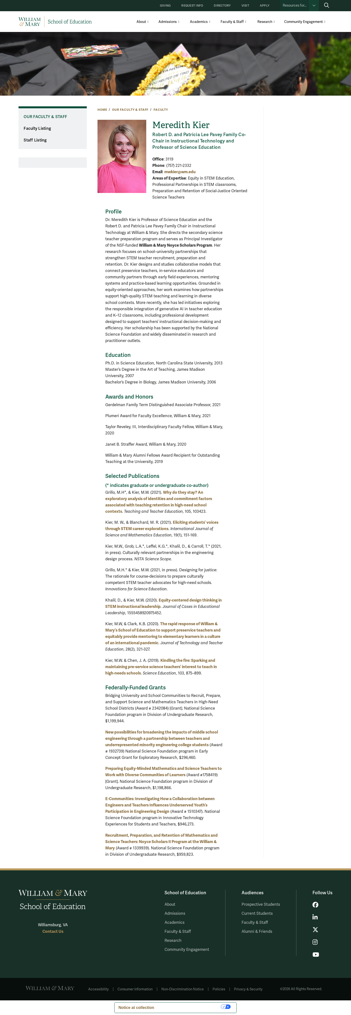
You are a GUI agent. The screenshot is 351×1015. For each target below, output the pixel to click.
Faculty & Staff (232, 22)
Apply (264, 6)
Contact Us (52, 931)
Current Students (257, 913)
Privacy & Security (248, 989)
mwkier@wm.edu (179, 171)
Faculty (161, 110)
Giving (165, 6)
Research (264, 22)
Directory (222, 6)
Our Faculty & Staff (130, 110)
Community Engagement (303, 22)
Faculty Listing (37, 128)
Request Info (192, 6)
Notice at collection (136, 1007)
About (141, 22)
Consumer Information (135, 989)
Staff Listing (35, 140)
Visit (245, 6)
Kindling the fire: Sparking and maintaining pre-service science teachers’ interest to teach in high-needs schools (161, 667)
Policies (219, 989)
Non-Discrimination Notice (182, 989)
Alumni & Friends (257, 931)
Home (102, 110)
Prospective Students (261, 904)
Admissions (167, 22)
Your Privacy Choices (190, 1007)
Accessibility (98, 989)
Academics (199, 22)
